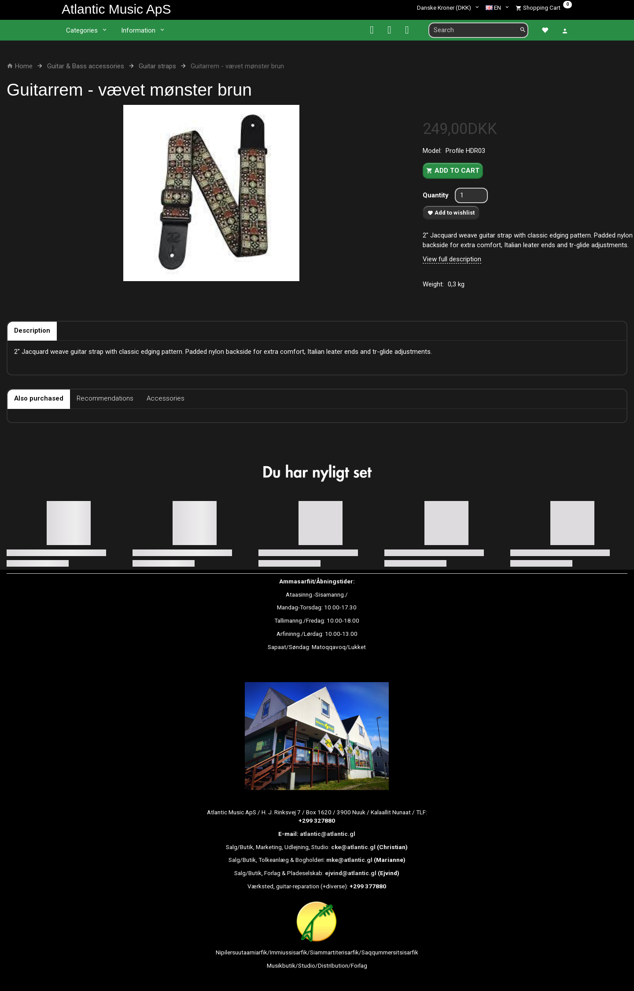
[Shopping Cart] (544, 7)
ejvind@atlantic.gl (350, 872)
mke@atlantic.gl (349, 859)
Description (32, 330)
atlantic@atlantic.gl (327, 833)
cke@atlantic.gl (353, 846)
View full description (452, 259)
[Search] (523, 30)
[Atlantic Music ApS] (116, 9)
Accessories (165, 398)
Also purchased (38, 398)
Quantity (436, 195)
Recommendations (105, 398)
